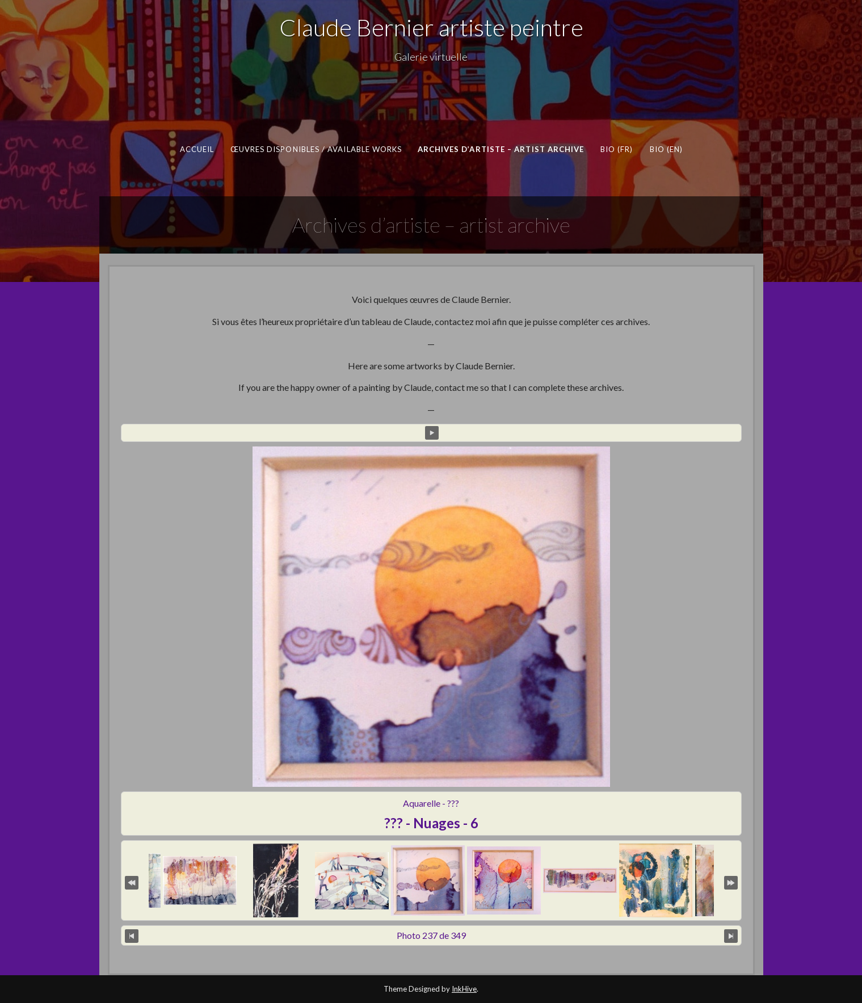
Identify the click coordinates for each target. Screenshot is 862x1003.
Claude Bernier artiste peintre (431, 27)
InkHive (464, 988)
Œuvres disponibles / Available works (316, 149)
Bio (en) (666, 149)
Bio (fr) (616, 149)
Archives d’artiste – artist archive (500, 149)
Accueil (196, 149)
